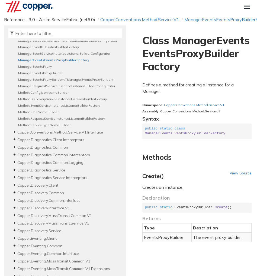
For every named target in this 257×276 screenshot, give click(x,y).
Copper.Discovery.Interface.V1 (43, 208)
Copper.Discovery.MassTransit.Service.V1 (53, 223)
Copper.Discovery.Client (37, 185)
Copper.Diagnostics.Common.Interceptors (53, 154)
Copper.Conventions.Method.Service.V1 (139, 19)
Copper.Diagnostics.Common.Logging (50, 162)
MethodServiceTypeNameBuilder (44, 125)
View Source (241, 173)
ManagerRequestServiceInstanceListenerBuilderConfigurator (66, 86)
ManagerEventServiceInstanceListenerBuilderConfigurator (64, 53)
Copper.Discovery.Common (40, 192)
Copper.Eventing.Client (37, 238)
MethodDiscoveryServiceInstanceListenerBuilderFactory (62, 99)
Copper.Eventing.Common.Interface (48, 253)
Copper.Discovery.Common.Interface (49, 200)
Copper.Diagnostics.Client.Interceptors (50, 139)
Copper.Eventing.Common (39, 245)
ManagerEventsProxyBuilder (40, 73)
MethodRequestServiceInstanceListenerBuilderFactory (61, 118)
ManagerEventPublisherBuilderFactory (48, 47)
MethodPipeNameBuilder (38, 112)
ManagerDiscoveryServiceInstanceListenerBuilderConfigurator (67, 40)
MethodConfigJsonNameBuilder (43, 92)
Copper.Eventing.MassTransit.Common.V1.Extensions (63, 268)
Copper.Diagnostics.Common (42, 147)
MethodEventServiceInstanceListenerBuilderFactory (59, 105)
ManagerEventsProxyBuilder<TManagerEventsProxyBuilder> (66, 79)
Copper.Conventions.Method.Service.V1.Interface (60, 132)
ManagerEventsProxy (35, 66)
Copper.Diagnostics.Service (41, 170)
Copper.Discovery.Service (39, 230)
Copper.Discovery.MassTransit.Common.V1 (54, 215)
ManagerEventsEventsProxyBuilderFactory (53, 60)
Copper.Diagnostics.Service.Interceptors (52, 177)
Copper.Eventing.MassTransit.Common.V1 (53, 261)
